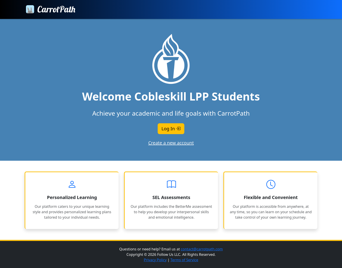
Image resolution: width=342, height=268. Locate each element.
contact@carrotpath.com (202, 249)
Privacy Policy (155, 259)
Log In (171, 129)
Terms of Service (184, 259)
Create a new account (171, 143)
